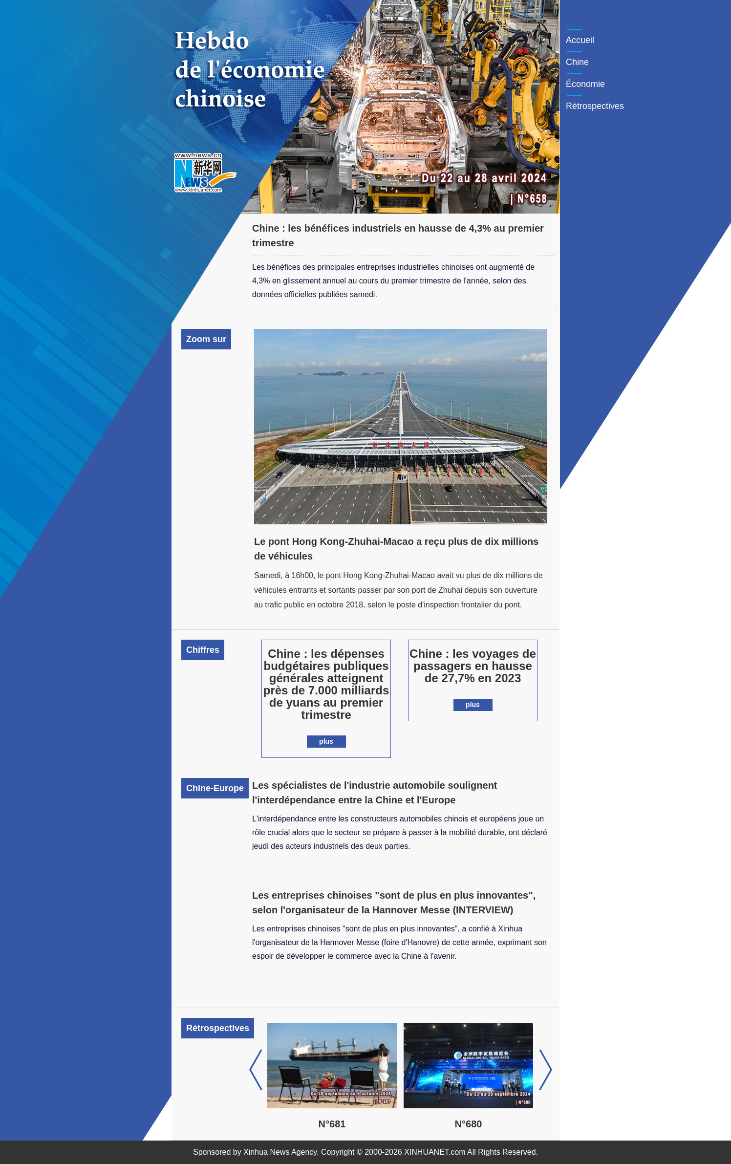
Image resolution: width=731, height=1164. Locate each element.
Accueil (580, 40)
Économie (585, 84)
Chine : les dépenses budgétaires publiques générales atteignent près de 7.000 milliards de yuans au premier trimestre (326, 684)
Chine (577, 62)
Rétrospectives (595, 106)
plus (326, 741)
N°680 (481, 1124)
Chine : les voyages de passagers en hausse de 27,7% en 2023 (472, 666)
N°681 (345, 1124)
